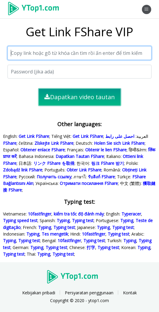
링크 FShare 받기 (107, 163)
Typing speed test (20, 220)
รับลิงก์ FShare (101, 177)
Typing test (83, 220)
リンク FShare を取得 (53, 163)
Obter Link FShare (84, 170)
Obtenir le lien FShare (106, 150)
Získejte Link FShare (54, 143)
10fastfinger (39, 214)
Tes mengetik (55, 234)
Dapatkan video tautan (79, 97)
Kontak (130, 293)
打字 (91, 247)
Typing (63, 220)
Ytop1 (35, 9)
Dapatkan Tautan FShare (80, 156)
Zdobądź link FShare (22, 170)
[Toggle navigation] (146, 9)
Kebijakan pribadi (38, 293)
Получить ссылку (54, 177)
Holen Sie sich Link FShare (119, 143)
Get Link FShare (34, 136)
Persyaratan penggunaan (89, 293)
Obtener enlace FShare (42, 150)
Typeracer (131, 214)
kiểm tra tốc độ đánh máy (79, 214)
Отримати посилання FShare (89, 183)
